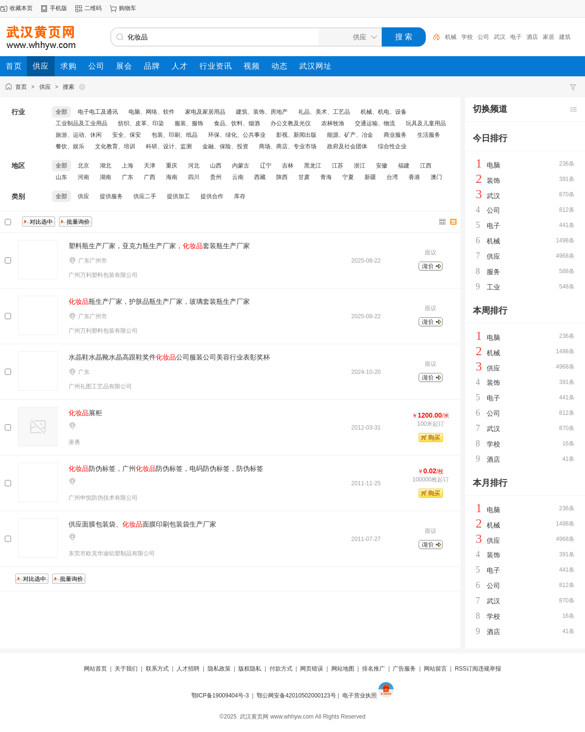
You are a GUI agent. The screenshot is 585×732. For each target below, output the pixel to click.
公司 (483, 37)
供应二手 (144, 196)
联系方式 (157, 668)
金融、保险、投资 (225, 146)
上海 (127, 165)
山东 (61, 177)
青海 (326, 177)
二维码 (93, 8)
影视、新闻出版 (296, 135)
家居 (548, 37)
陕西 (282, 177)
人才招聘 (187, 668)
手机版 (58, 8)
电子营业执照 (359, 695)
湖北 (105, 165)
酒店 (532, 37)
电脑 (493, 165)
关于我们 (126, 668)
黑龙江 (312, 165)
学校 (467, 37)
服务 (493, 272)
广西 (149, 177)
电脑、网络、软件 (152, 111)
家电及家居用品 (205, 111)
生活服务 (428, 135)
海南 (171, 177)
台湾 (392, 177)
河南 (83, 177)
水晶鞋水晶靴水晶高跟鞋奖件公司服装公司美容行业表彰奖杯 (169, 357)
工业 (493, 287)
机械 (450, 37)
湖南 (105, 177)
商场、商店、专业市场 (287, 146)
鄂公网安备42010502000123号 (296, 695)
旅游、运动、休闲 (79, 135)
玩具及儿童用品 (426, 123)
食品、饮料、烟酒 (237, 123)
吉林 (287, 165)
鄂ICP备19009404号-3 (220, 695)
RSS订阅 (466, 668)
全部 (61, 111)
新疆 (370, 177)
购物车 (127, 8)
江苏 (337, 165)
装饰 (493, 180)
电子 (516, 37)
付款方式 (280, 668)
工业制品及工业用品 (81, 123)
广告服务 (404, 668)
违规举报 (489, 668)
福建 (404, 165)
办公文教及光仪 (290, 123)
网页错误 (311, 668)
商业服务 (395, 135)
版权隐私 (249, 668)
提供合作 (211, 196)
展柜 (85, 413)
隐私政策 (219, 668)
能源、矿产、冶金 (350, 135)
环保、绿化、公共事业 (237, 135)
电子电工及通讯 (98, 111)
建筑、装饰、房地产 (262, 111)
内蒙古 (240, 165)
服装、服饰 (189, 123)
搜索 (68, 87)
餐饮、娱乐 (70, 146)
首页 (21, 87)
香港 (414, 177)
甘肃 (304, 177)
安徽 (381, 165)
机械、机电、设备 (384, 111)
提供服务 (111, 196)
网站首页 (95, 668)
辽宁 (265, 165)
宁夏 (348, 177)
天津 (149, 165)
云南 (238, 177)
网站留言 (435, 668)
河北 (193, 165)
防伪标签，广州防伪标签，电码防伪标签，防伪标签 (166, 468)
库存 (240, 196)
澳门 (436, 177)
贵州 (216, 177)
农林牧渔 (332, 123)
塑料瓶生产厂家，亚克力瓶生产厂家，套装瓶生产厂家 (159, 246)
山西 (216, 165)
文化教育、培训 (115, 146)
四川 (193, 177)
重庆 (171, 165)
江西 (426, 165)
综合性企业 (392, 146)
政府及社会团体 (347, 146)
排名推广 (373, 668)
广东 (127, 177)
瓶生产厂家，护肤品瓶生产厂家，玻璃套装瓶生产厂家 (159, 301)
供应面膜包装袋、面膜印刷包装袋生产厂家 (142, 524)
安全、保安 (126, 135)
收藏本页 (21, 8)
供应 (45, 87)
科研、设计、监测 (169, 146)
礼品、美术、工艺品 (324, 111)
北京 (83, 165)
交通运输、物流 (375, 123)
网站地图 (342, 668)
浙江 (359, 165)
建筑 (565, 37)
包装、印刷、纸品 (175, 135)
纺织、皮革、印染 (141, 123)
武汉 (499, 37)
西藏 (260, 177)
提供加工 (178, 196)
